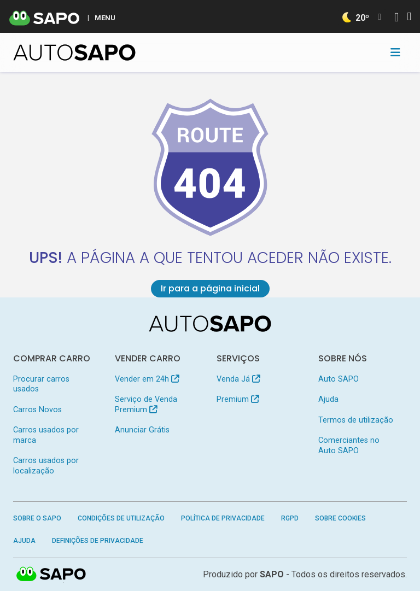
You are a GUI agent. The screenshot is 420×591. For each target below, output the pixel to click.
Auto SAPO (338, 379)
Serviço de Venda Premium (146, 404)
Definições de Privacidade (97, 541)
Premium (238, 399)
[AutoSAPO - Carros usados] (74, 52)
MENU (105, 17)
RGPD (290, 518)
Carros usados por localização (46, 465)
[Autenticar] (396, 18)
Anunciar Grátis (142, 430)
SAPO (51, 574)
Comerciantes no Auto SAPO (349, 445)
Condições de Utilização (121, 518)
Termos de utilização (355, 420)
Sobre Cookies (340, 518)
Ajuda (328, 399)
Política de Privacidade (223, 518)
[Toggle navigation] (395, 52)
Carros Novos (37, 409)
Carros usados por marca (46, 434)
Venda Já (238, 379)
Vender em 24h (147, 379)
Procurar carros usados (41, 384)
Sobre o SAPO (37, 518)
